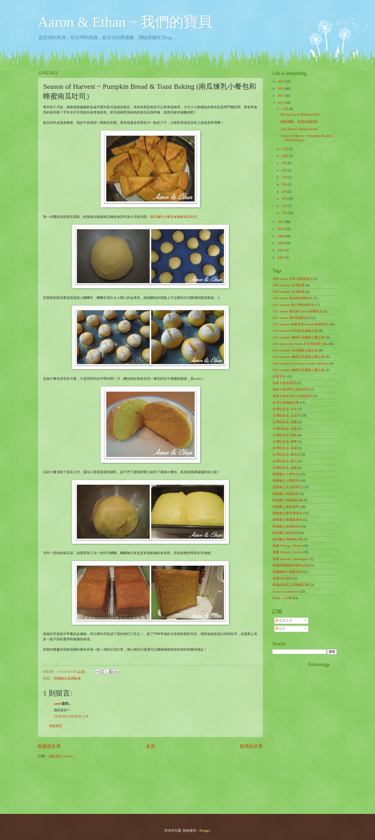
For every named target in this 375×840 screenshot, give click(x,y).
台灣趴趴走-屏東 (284, 441)
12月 (285, 109)
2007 (281, 250)
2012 (281, 103)
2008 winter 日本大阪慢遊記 (292, 279)
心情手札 (279, 376)
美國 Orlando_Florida (287, 552)
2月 (284, 206)
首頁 (150, 746)
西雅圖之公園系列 (285, 480)
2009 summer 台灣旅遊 (288, 285)
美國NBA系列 (282, 578)
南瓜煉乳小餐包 (162, 217)
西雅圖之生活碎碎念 (287, 487)
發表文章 (283, 620)
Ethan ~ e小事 (282, 598)
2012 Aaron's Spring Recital (299, 129)
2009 (281, 236)
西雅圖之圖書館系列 (287, 520)
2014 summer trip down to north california (300, 363)
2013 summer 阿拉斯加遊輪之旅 (295, 331)
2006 (281, 257)
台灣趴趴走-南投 (284, 435)
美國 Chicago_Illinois (287, 546)
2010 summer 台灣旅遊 (288, 292)
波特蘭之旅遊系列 (285, 533)
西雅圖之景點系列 (285, 507)
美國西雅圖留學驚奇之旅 (290, 565)
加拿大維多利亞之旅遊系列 (292, 396)
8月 (284, 170)
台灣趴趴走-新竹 (284, 461)
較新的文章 (49, 746)
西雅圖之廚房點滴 (67, 678)
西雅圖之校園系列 (285, 494)
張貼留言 (55, 726)
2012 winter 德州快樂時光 (290, 318)
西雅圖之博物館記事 (287, 500)
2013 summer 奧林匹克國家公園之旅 (298, 337)
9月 (284, 163)
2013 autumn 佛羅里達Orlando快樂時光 (300, 324)
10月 (285, 156)
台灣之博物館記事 (285, 402)
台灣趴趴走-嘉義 (284, 468)
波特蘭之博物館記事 (287, 539)
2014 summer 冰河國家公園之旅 (295, 350)
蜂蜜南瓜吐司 (187, 217)
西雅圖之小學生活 (285, 474)
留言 (280, 628)
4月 (284, 191)
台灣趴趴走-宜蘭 (284, 422)
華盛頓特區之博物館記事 (290, 585)
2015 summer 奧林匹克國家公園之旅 (298, 370)
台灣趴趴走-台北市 (286, 415)
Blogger (204, 830)
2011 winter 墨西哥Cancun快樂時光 (297, 311)
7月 (284, 177)
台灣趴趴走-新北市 (286, 454)
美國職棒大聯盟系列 (287, 572)
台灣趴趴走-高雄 (284, 448)
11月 (285, 149)
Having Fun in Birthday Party (300, 114)
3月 (284, 198)
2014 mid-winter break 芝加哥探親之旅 (299, 344)
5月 (284, 184)
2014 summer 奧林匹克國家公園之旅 (298, 357)
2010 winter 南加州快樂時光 (292, 298)
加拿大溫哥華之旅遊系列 (290, 389)
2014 (281, 89)
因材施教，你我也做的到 (299, 122)
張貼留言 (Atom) (61, 756)
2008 (281, 243)
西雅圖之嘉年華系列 (287, 513)
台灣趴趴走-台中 (284, 409)
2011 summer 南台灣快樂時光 (293, 305)
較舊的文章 (251, 746)
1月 (284, 213)
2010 (281, 229)
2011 (281, 222)
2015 (281, 81)
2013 (281, 95)
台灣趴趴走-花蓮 (284, 429)
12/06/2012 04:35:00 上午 (71, 716)
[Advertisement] (291, 734)
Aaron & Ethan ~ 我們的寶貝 (125, 22)
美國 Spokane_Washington (290, 559)
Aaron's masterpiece (285, 591)
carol (57, 703)
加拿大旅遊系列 (284, 383)
